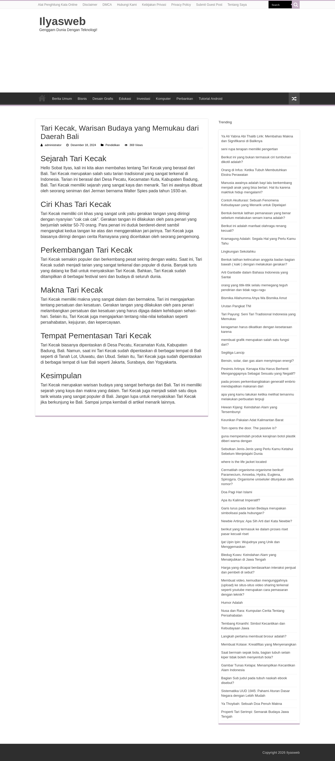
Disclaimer (90, 5)
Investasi (143, 99)
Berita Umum (62, 99)
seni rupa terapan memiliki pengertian (249, 149)
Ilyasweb (62, 21)
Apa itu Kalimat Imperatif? (240, 500)
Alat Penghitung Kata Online (57, 5)
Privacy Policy (181, 5)
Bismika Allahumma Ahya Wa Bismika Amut (254, 298)
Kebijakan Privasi (154, 5)
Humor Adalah (232, 603)
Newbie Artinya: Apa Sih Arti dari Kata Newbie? (256, 521)
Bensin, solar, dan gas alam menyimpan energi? (257, 361)
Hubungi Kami (127, 5)
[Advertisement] (200, 50)
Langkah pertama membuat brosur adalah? (253, 636)
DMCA (107, 5)
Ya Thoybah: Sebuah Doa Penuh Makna (251, 704)
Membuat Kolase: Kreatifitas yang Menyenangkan (258, 644)
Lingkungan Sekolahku (238, 251)
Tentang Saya (237, 5)
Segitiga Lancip (232, 353)
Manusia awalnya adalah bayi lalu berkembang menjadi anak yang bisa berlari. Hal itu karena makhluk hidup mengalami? (256, 187)
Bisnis (82, 99)
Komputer (163, 99)
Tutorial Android (210, 99)
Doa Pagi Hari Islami (236, 492)
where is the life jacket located (243, 462)
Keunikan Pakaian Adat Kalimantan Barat (252, 420)
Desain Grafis (103, 99)
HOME (42, 97)
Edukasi (125, 99)
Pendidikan (112, 145)
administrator (53, 145)
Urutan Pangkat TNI (236, 306)
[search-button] (296, 5)
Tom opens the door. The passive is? (249, 428)
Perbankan (184, 99)
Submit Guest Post (209, 5)
